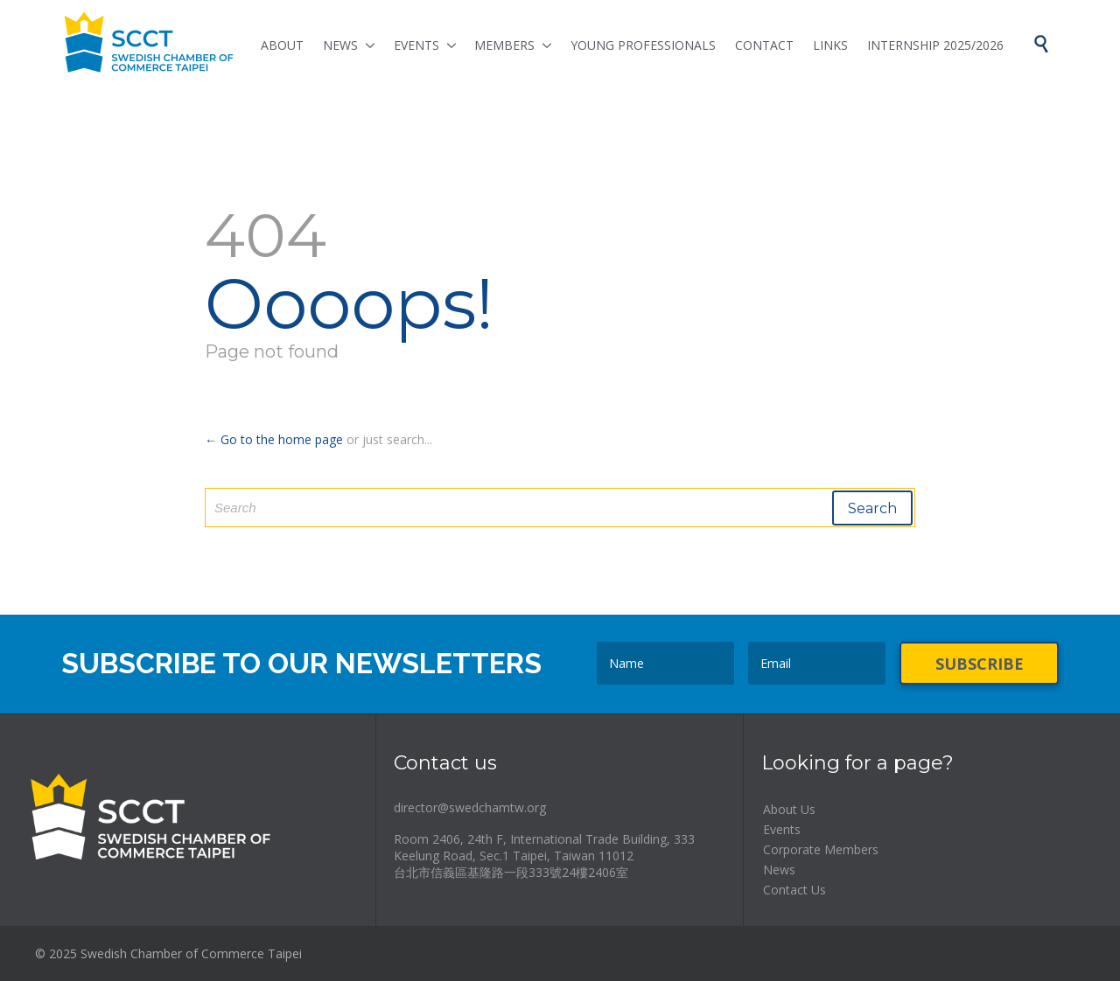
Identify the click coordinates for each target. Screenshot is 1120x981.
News (779, 869)
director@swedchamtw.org (470, 807)
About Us (789, 809)
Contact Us (794, 889)
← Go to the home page (274, 439)
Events (782, 829)
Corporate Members (820, 849)
